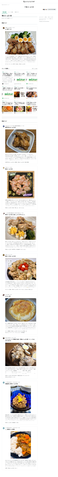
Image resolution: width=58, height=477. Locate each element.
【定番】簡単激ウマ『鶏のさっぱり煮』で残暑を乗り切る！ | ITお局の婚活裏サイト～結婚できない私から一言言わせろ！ (7, 74)
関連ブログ (17, 12)
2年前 (11, 167)
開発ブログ (51, 18)
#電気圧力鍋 (19, 375)
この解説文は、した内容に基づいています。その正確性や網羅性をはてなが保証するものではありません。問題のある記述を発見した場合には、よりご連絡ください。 (7, 18)
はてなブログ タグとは (42, 18)
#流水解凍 (18, 249)
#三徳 (17, 422)
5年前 (15, 337)
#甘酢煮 (15, 162)
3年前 (11, 254)
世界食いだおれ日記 (8, 27)
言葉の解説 (4, 12)
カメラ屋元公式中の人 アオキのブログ (11, 382)
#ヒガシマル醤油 (8, 289)
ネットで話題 (10, 12)
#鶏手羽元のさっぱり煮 (9, 162)
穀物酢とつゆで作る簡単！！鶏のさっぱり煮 (19, 89)
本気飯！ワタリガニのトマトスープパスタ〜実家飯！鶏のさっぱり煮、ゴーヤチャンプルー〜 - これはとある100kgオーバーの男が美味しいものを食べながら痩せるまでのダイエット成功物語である (7, 103)
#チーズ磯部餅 (7, 331)
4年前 (11, 294)
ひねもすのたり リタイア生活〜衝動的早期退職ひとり (13, 125)
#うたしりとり (17, 332)
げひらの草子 (7, 294)
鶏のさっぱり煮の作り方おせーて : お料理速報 (32, 89)
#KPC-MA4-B (14, 375)
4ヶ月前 (13, 27)
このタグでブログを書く (52, 9)
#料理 (6, 468)
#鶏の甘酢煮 (26, 162)
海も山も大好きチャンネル (9, 337)
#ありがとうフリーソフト (9, 332)
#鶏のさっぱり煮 (21, 162)
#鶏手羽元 (14, 249)
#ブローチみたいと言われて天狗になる (26, 289)
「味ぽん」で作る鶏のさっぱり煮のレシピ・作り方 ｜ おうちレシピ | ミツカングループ (32, 74)
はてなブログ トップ (5, 4)
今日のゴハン (7, 167)
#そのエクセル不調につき (22, 331)
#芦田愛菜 (23, 332)
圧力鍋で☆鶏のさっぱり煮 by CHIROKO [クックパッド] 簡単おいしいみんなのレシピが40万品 (32, 103)
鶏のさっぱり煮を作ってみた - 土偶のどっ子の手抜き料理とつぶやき (19, 103)
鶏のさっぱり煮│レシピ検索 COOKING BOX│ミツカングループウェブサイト (19, 74)
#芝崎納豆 (14, 422)
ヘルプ (48, 18)
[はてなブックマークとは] (8, 68)
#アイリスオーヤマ (25, 375)
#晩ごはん (16, 207)
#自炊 (13, 207)
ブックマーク (4, 72)
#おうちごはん (21, 207)
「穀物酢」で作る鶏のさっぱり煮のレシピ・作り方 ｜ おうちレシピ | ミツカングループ (7, 89)
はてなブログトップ (42, 19)
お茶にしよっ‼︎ (7, 254)
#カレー (16, 468)
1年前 (23, 125)
